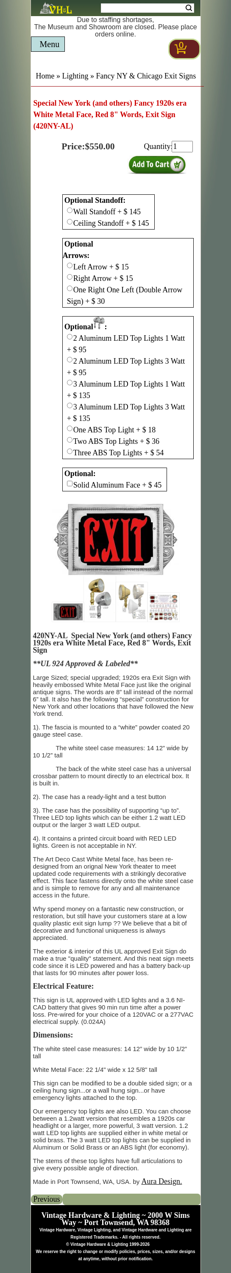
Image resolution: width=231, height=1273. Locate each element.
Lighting (75, 76)
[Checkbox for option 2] (69, 336)
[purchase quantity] (182, 146)
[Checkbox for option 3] (69, 483)
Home (45, 76)
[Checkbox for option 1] (69, 265)
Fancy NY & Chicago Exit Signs (146, 76)
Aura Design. (161, 1181)
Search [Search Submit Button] (189, 8)
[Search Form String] (147, 8)
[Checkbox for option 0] (69, 210)
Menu (50, 44)
